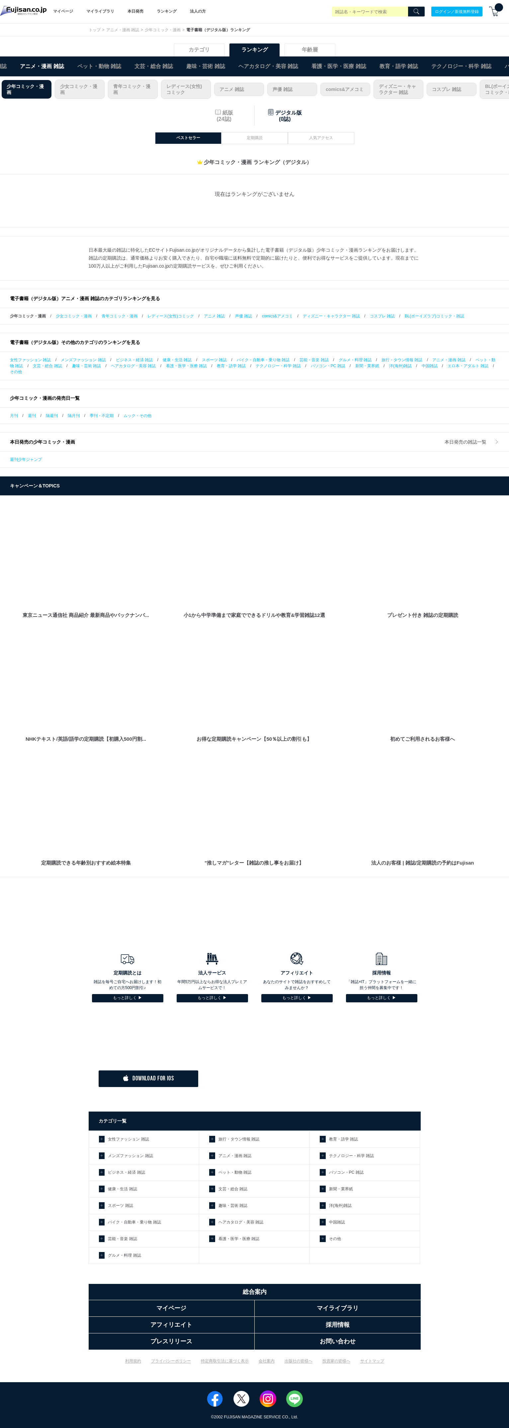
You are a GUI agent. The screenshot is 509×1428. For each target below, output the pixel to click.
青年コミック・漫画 (131, 89)
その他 (16, 372)
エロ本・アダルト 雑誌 (468, 366)
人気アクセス (321, 137)
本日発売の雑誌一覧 (472, 442)
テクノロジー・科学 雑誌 (461, 66)
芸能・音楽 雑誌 (313, 360)
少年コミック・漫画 (163, 30)
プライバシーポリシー (171, 1361)
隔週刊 (52, 415)
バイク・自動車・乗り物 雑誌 (263, 360)
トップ (95, 30)
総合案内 (255, 1292)
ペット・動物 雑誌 (99, 66)
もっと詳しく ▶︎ (127, 997)
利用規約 (133, 1361)
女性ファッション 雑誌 (30, 360)
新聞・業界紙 (367, 366)
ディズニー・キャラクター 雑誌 (397, 89)
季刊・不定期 (102, 415)
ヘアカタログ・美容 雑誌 (268, 66)
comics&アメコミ (345, 89)
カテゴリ (199, 49)
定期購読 (255, 137)
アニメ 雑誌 (231, 89)
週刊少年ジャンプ (26, 459)
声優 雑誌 (283, 89)
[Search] (416, 12)
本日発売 (135, 11)
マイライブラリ (100, 11)
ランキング (167, 11)
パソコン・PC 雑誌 (328, 366)
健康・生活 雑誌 (177, 360)
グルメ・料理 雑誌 (355, 360)
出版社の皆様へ (298, 1361)
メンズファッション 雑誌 (83, 360)
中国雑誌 (430, 366)
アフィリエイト (171, 1324)
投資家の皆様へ (336, 1361)
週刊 (32, 415)
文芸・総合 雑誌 (153, 66)
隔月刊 (74, 415)
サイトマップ (372, 1361)
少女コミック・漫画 (78, 89)
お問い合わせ (338, 1341)
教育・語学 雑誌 (399, 66)
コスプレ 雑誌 (446, 89)
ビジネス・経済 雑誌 (134, 360)
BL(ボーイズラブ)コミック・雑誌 (434, 316)
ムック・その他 (137, 415)
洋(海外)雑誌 (400, 366)
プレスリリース (171, 1341)
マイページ (63, 11)
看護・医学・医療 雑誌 (338, 66)
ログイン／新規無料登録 (457, 11)
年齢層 (310, 49)
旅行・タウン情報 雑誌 (402, 360)
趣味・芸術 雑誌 (205, 66)
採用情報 (338, 1324)
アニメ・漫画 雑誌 (122, 30)
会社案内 (267, 1361)
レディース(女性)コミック (184, 89)
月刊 (14, 415)
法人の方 (198, 11)
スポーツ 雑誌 (214, 360)
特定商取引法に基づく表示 (225, 1361)
